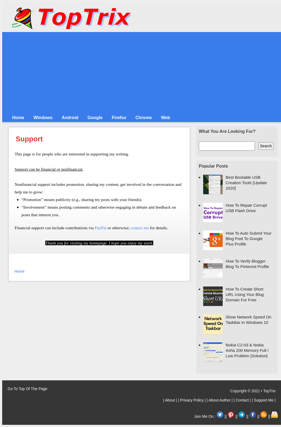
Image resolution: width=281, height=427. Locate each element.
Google (95, 117)
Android (70, 117)
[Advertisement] (142, 73)
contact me (139, 227)
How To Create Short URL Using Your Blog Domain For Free (245, 294)
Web (165, 117)
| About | (170, 400)
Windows (42, 117)
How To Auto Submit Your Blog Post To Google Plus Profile (249, 238)
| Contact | (243, 400)
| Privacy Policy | (192, 400)
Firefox (119, 117)
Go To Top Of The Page (27, 389)
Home (18, 117)
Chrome (143, 117)
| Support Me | (264, 400)
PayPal (100, 227)
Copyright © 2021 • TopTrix (253, 391)
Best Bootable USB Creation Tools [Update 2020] (246, 182)
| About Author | (220, 400)
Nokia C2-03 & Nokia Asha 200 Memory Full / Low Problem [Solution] (247, 350)
